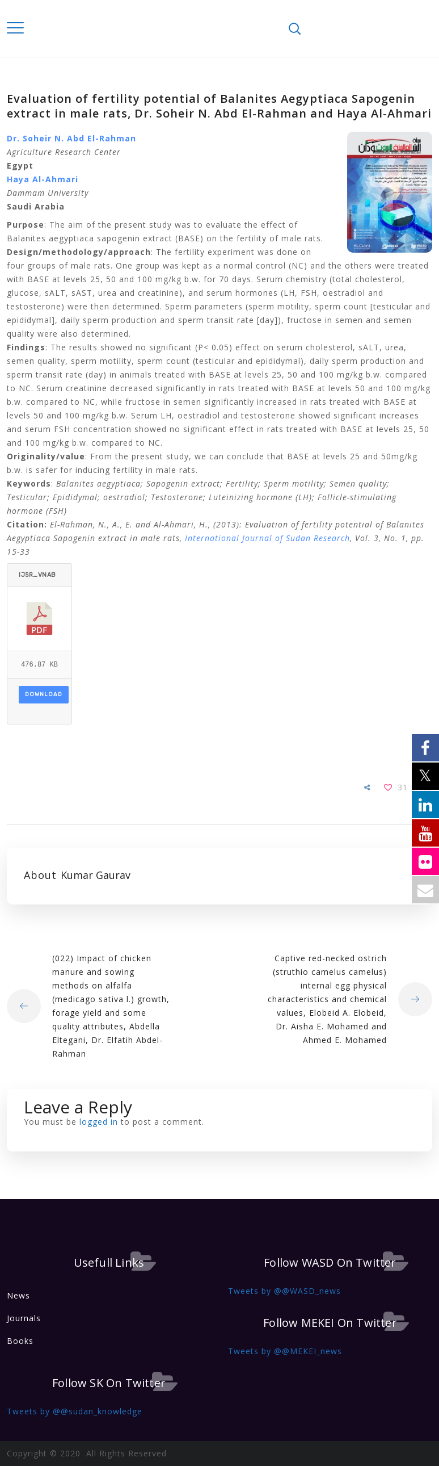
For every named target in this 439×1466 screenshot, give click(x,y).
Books (20, 1340)
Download (43, 694)
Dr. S (17, 138)
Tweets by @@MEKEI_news (285, 1351)
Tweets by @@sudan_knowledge (74, 1411)
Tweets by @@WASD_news (284, 1290)
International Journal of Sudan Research (267, 538)
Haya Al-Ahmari (42, 179)
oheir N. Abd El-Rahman (82, 138)
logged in (98, 1121)
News (18, 1295)
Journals (24, 1318)
